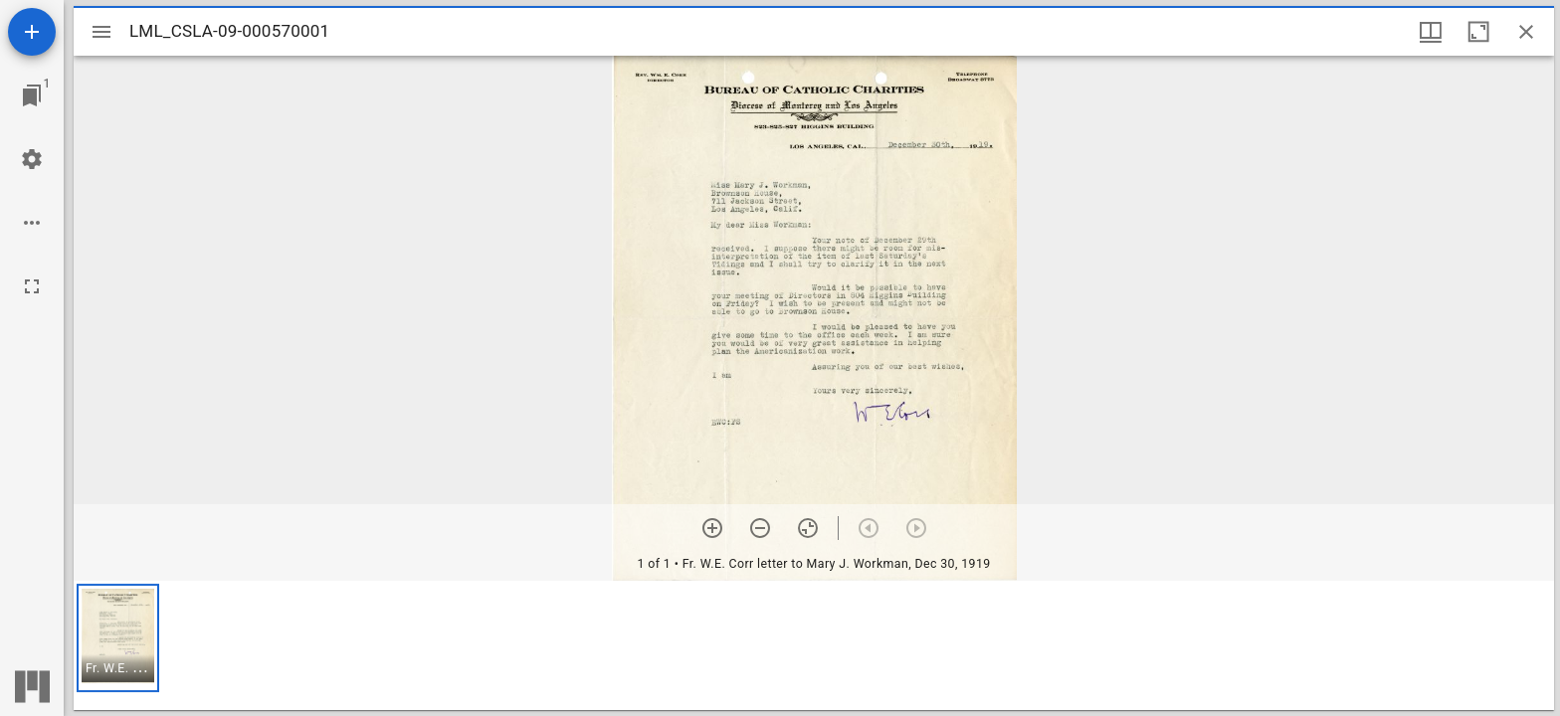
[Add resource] (32, 32)
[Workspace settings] (32, 159)
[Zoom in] (712, 528)
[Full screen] (32, 286)
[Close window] (1526, 32)
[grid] (814, 645)
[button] (118, 638)
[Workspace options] (32, 223)
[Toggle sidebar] (101, 32)
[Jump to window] (32, 95)
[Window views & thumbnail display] (1431, 32)
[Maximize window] (1478, 32)
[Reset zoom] (808, 528)
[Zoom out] (760, 528)
